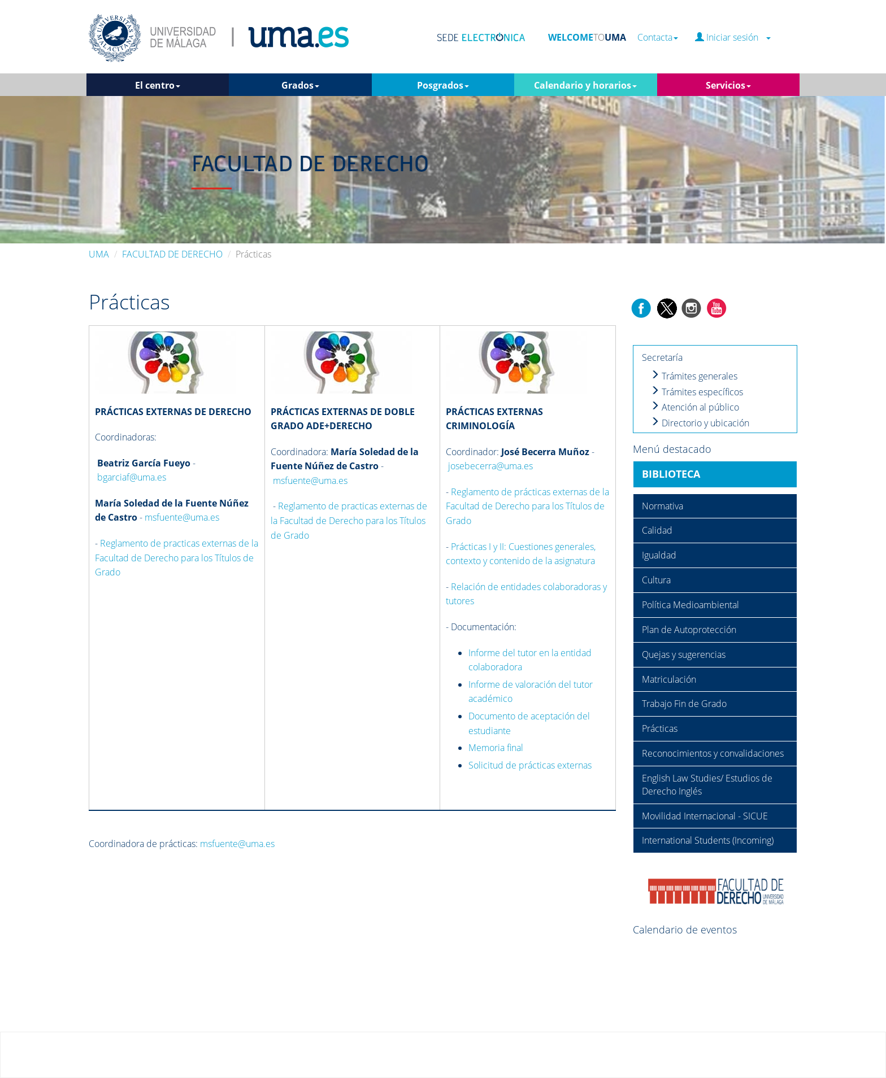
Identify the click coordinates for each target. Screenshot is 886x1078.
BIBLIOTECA (671, 474)
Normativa (662, 506)
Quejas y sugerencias (684, 654)
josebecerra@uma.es (490, 466)
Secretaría (662, 357)
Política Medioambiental (690, 605)
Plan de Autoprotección (689, 629)
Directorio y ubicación (699, 423)
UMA (99, 254)
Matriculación (669, 679)
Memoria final (495, 747)
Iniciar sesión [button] (733, 37)
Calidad (657, 530)
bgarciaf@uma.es (131, 477)
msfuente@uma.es (182, 517)
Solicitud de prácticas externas (530, 765)
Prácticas (659, 728)
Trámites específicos (696, 392)
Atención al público (694, 407)
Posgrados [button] (443, 85)
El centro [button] (157, 85)
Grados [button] (300, 85)
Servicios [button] (728, 85)
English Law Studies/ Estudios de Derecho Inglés (707, 784)
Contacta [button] (657, 37)
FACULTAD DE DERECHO (172, 254)
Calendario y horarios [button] (585, 85)
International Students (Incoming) (708, 840)
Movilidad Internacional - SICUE (705, 816)
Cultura (656, 580)
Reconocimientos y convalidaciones (713, 753)
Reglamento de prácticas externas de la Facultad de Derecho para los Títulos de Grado (527, 506)
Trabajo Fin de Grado (684, 703)
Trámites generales (693, 376)
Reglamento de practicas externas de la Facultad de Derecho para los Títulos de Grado (176, 557)
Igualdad (659, 555)
